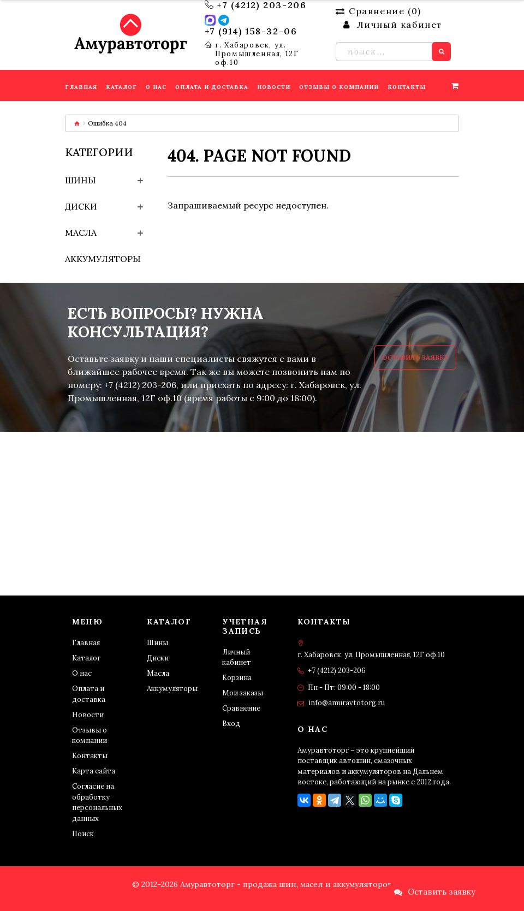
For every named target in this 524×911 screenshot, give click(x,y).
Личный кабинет (236, 657)
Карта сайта (93, 771)
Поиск (83, 833)
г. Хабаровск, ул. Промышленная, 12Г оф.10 (257, 54)
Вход (231, 723)
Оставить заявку (415, 357)
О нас (82, 673)
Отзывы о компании (89, 735)
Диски (81, 206)
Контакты (90, 755)
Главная (86, 642)
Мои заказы (242, 693)
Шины (80, 180)
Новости (88, 714)
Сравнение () (378, 11)
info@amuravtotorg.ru (346, 702)
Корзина (237, 677)
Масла (81, 232)
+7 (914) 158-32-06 (251, 31)
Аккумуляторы (103, 258)
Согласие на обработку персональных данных (97, 802)
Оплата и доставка (88, 694)
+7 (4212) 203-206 (261, 5)
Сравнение (241, 708)
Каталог (86, 658)
